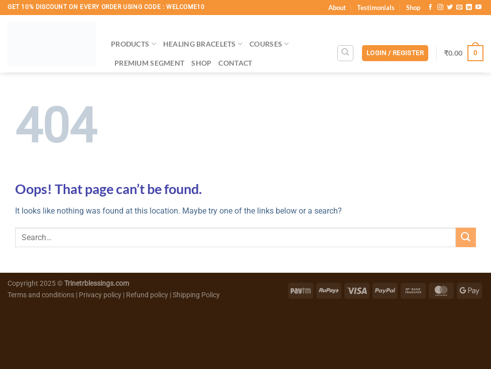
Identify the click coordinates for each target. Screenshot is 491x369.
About (337, 8)
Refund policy (148, 295)
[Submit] (466, 237)
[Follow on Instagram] (440, 7)
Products (133, 44)
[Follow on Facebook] (430, 7)
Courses (269, 44)
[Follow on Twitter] (450, 7)
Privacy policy (100, 295)
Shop (413, 8)
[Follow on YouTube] (478, 7)
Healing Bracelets (202, 44)
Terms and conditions (41, 295)
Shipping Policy (196, 295)
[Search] (345, 53)
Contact (235, 63)
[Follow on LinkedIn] (469, 7)
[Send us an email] (459, 7)
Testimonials (376, 8)
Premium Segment (149, 63)
